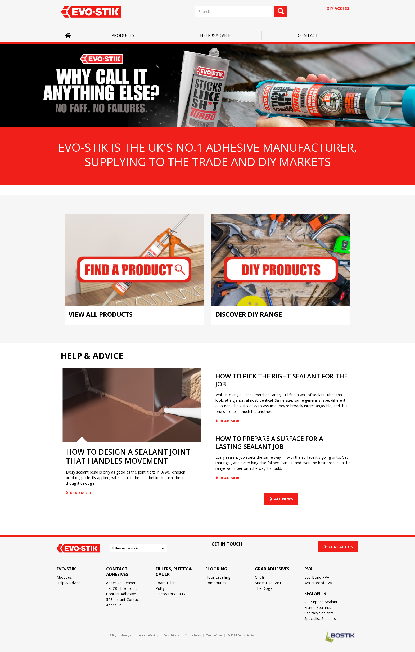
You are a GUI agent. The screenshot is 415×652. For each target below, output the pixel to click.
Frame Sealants (317, 607)
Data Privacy (171, 635)
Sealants (315, 593)
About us (64, 577)
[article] (132, 434)
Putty (160, 588)
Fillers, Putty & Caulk (174, 571)
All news (283, 498)
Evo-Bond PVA (316, 577)
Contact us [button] (338, 546)
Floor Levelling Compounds (217, 580)
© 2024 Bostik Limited (241, 635)
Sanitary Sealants (319, 612)
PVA (308, 569)
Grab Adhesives (272, 569)
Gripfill (260, 577)
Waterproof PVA (318, 582)
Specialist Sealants (320, 618)
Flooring (216, 569)
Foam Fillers (166, 582)
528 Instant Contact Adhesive (123, 602)
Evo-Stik (66, 569)
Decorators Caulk (171, 593)
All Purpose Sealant (320, 601)
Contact (308, 35)
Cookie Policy (193, 635)
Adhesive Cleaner (121, 582)
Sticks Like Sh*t (268, 582)
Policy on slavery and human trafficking (133, 635)
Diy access (338, 8)
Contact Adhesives (117, 571)
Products (122, 35)
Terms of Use (214, 635)
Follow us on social (138, 548)
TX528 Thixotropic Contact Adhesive (121, 591)
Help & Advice (215, 35)
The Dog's (264, 588)
